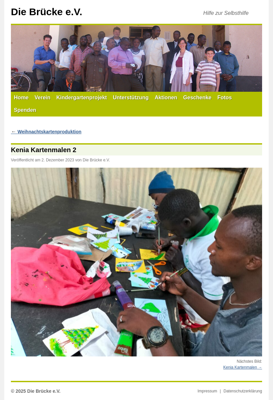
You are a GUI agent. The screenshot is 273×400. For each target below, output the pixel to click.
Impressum (207, 391)
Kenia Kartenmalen (240, 367)
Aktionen (166, 97)
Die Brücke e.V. (46, 11)
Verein (43, 97)
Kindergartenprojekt (82, 97)
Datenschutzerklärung (242, 391)
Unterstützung (130, 97)
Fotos (224, 97)
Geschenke (197, 97)
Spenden (25, 110)
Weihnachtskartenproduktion (46, 131)
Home (21, 97)
